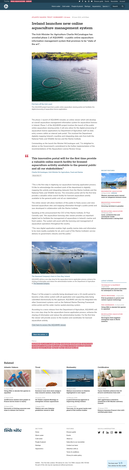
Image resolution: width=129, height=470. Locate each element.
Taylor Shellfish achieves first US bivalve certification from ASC (110, 392)
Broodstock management (111, 202)
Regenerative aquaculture (111, 191)
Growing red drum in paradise (112, 206)
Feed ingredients (107, 305)
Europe (68, 348)
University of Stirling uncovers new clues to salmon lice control (17, 409)
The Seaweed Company (41, 284)
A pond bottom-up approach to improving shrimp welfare (78, 400)
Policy (61, 348)
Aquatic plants (45, 348)
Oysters (35, 348)
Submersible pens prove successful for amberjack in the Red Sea (114, 290)
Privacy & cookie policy (74, 455)
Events (107, 1)
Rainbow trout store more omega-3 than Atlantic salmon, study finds (48, 392)
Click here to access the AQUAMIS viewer (49, 325)
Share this (37, 176)
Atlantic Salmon (39, 17)
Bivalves (80, 346)
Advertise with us (72, 449)
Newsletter (114, 1)
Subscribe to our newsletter (76, 442)
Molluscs (55, 346)
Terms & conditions (73, 452)
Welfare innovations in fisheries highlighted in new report (78, 392)
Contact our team (72, 445)
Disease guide (98, 1)
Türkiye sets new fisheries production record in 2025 (44, 409)
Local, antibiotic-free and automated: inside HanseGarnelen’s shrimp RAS (112, 216)
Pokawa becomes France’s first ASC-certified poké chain (111, 411)
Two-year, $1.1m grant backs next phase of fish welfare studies (79, 409)
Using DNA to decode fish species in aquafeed (113, 308)
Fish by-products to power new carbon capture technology (112, 299)
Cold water (66, 6)
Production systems (68, 346)
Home (37, 432)
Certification (87, 344)
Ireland (75, 348)
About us (69, 439)
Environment (76, 344)
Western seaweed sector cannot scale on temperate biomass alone (113, 196)
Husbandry (58, 17)
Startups (87, 6)
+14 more (66, 17)
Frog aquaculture (18, 1)
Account (122, 1)
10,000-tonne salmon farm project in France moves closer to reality (17, 400)
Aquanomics (96, 6)
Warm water (56, 6)
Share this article (40, 334)
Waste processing (108, 296)
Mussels (88, 346)
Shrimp (28, 1)
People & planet (77, 6)
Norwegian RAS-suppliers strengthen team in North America (110, 319)
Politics (55, 348)
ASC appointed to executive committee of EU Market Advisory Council (110, 401)
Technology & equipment (110, 285)
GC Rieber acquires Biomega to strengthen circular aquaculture (47, 400)
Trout (49, 17)
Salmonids (36, 344)
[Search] (118, 6)
